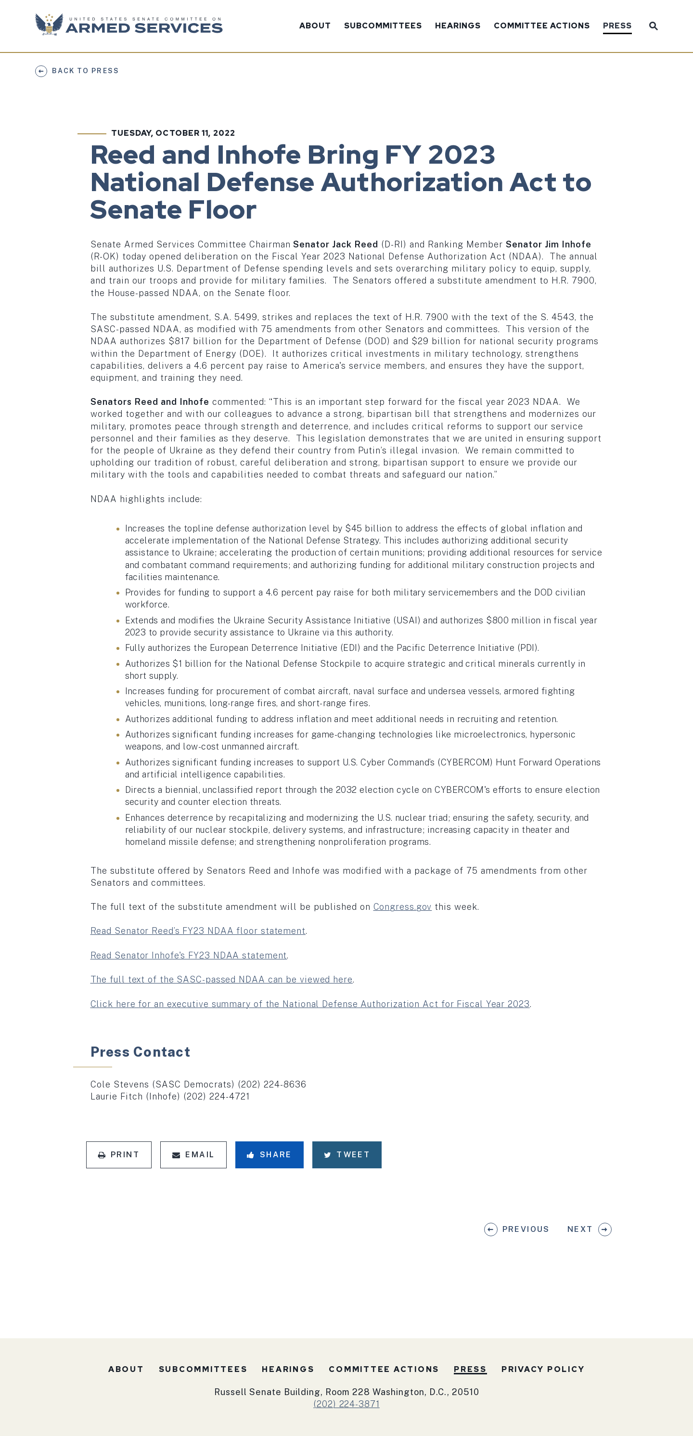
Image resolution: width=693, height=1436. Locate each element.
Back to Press (85, 71)
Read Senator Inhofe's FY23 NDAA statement (188, 955)
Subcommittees (383, 26)
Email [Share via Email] (193, 1154)
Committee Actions (542, 26)
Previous (526, 1229)
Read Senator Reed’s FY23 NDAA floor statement (198, 931)
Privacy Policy (543, 1369)
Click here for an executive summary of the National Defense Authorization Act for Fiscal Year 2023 (310, 1004)
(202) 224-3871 (346, 1404)
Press (617, 26)
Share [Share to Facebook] (269, 1154)
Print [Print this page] (119, 1154)
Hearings (458, 26)
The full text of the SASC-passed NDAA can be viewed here (221, 979)
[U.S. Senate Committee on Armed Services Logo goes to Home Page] (132, 26)
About (315, 26)
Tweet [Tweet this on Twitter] (347, 1154)
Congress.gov (402, 907)
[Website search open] (651, 25)
